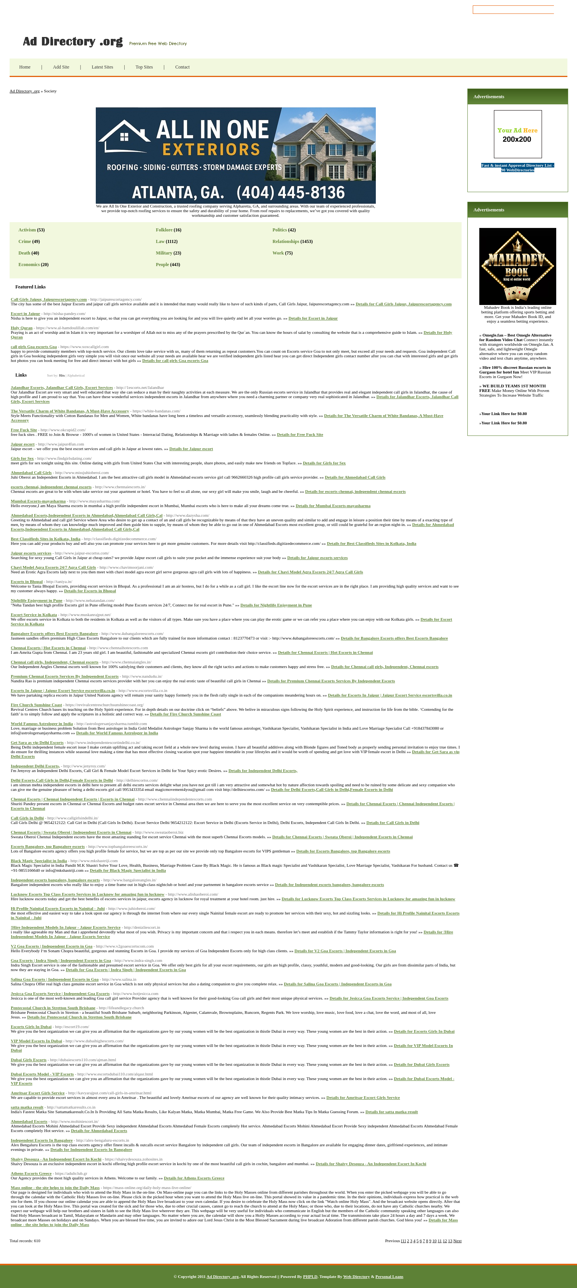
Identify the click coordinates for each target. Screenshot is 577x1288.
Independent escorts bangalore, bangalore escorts (55, 880)
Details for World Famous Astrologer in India (117, 732)
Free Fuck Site (24, 429)
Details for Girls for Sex (324, 463)
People (162, 264)
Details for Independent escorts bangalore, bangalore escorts (329, 884)
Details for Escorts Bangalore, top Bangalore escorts (343, 851)
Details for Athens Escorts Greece (194, 1178)
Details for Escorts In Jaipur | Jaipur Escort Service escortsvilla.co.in (390, 695)
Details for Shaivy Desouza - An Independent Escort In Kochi (371, 1163)
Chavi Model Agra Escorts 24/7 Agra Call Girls (53, 567)
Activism (27, 230)
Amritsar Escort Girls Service (38, 1092)
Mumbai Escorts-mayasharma (38, 501)
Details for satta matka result (391, 1111)
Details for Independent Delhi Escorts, (262, 770)
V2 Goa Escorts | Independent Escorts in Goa (51, 946)
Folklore (164, 230)
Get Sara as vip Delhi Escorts (37, 742)
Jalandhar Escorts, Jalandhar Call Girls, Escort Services (62, 387)
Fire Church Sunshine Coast (36, 704)
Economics (29, 264)
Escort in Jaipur (25, 313)
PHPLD (310, 1276)
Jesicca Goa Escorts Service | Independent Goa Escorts (60, 993)
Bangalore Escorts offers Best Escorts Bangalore (54, 633)
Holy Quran (22, 327)
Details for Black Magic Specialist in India (128, 870)
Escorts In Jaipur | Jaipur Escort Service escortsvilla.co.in (63, 690)
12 (445, 1240)
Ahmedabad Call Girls (31, 472)
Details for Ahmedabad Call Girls (355, 477)
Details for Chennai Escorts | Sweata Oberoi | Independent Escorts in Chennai (342, 836)
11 (440, 1240)
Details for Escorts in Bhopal (90, 590)
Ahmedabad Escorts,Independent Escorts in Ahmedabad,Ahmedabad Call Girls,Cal (87, 515)
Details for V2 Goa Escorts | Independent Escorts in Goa (345, 950)
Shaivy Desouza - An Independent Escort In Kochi (56, 1159)
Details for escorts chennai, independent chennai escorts (355, 491)
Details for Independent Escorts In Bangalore (91, 1149)
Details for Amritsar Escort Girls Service (363, 1097)
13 (450, 1240)
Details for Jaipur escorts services (317, 557)
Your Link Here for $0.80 (504, 413)
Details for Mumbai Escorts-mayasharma (333, 505)
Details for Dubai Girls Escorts (422, 1064)
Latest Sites (102, 67)
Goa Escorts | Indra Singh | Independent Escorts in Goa (61, 960)
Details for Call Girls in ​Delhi (392, 822)
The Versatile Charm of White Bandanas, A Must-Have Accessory (70, 411)
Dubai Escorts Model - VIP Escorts (42, 1074)
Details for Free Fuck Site (300, 434)
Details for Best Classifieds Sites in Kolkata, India (372, 543)
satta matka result (27, 1107)
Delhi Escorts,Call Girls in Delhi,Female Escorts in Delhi (62, 780)
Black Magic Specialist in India (39, 860)
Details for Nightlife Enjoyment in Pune (276, 605)
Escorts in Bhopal (27, 581)
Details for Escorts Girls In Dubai (424, 1031)
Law (160, 241)
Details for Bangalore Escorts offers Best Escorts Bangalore (394, 638)
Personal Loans (389, 1276)
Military (164, 253)
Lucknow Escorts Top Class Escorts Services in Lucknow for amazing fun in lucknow (88, 894)
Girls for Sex (22, 458)
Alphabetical (76, 375)
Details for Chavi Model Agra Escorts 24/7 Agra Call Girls (310, 571)
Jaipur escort (23, 444)
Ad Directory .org (103, 41)
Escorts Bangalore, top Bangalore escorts (48, 846)
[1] (403, 1240)
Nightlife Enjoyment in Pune (36, 600)
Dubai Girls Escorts (29, 1059)
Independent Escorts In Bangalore (42, 1140)
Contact (182, 67)
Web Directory (356, 1276)
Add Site (61, 67)
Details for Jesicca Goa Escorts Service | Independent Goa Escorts (389, 998)
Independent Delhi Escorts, (35, 766)
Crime (24, 241)
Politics (280, 230)
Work (278, 253)
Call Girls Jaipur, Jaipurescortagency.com (49, 299)
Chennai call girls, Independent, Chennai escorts (54, 662)
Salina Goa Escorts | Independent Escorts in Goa (54, 979)
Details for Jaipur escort (191, 448)
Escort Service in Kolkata (34, 614)
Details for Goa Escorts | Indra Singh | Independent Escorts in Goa (126, 969)
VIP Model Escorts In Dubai (36, 1040)
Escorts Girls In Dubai (31, 1026)
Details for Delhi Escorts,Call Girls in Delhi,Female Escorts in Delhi (332, 789)
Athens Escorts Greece (31, 1173)
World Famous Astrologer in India (42, 723)
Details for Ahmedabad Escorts (99, 1130)
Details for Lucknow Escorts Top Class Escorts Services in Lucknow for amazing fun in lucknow (368, 898)
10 (434, 1240)
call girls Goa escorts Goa (34, 346)
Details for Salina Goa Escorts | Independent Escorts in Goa (338, 983)
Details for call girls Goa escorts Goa (175, 360)
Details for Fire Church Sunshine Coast (185, 714)
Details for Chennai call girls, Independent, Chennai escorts (385, 666)
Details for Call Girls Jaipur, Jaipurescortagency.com (404, 303)
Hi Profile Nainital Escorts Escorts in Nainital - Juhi (58, 908)
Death (24, 253)
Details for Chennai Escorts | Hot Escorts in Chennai (325, 652)
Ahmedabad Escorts (29, 1121)
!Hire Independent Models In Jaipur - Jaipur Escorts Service (65, 927)
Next (458, 1240)
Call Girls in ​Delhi (27, 818)
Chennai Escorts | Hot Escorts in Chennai (48, 647)
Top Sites (144, 67)
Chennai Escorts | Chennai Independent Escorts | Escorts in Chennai (73, 799)
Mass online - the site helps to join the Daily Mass (55, 1187)
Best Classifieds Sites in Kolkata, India (45, 538)
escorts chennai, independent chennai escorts (51, 486)
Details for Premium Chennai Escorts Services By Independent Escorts (331, 680)
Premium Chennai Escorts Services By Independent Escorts (64, 676)
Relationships (286, 241)
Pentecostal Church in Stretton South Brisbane (53, 1007)
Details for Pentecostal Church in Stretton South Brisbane (79, 1017)
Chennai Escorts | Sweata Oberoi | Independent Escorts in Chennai (71, 832)
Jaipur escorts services (31, 553)
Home (24, 67)
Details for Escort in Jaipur (313, 318)
